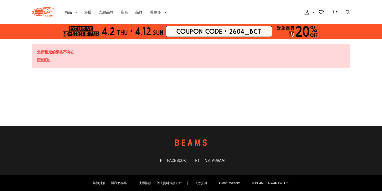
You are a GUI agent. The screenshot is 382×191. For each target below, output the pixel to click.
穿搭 (88, 12)
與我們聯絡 (119, 183)
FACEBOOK (176, 161)
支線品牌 (106, 12)
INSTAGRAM (213, 161)
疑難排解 (99, 183)
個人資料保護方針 (169, 183)
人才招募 (201, 183)
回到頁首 (43, 60)
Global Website (230, 183)
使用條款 (144, 183)
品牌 (139, 12)
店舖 (124, 12)
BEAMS (43, 12)
